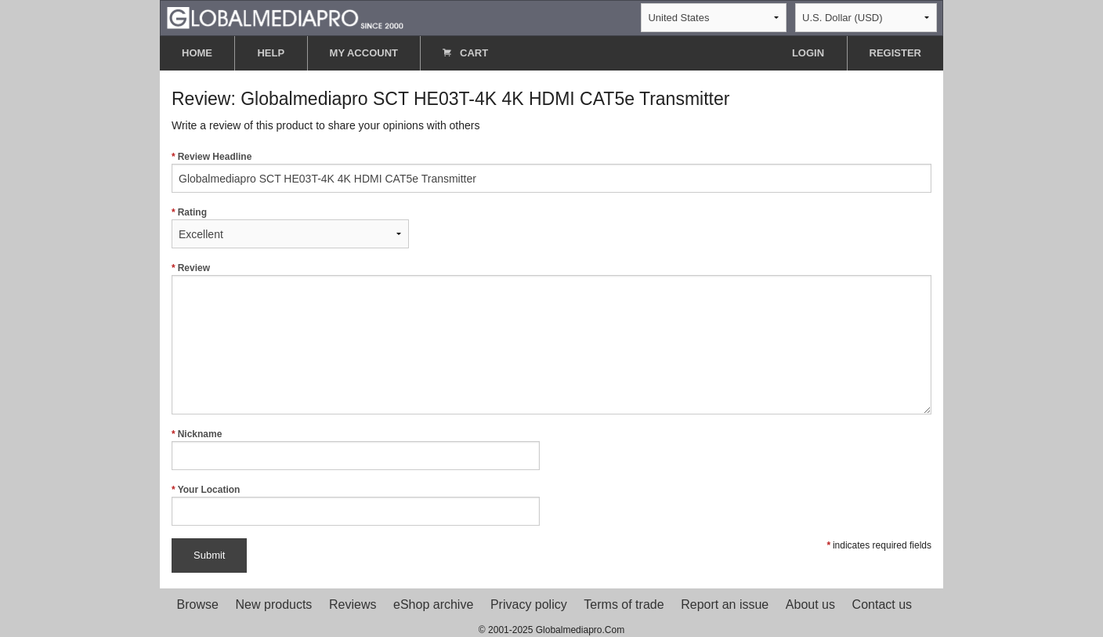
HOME (197, 53)
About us (810, 604)
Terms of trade (624, 604)
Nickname (356, 449)
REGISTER (895, 53)
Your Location (356, 505)
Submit (209, 555)
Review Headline (551, 172)
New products (274, 604)
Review (551, 338)
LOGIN (808, 53)
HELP (270, 53)
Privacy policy (528, 604)
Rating (290, 227)
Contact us (882, 604)
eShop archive (433, 604)
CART (465, 53)
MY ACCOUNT (364, 53)
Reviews (352, 604)
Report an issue (724, 604)
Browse (198, 604)
